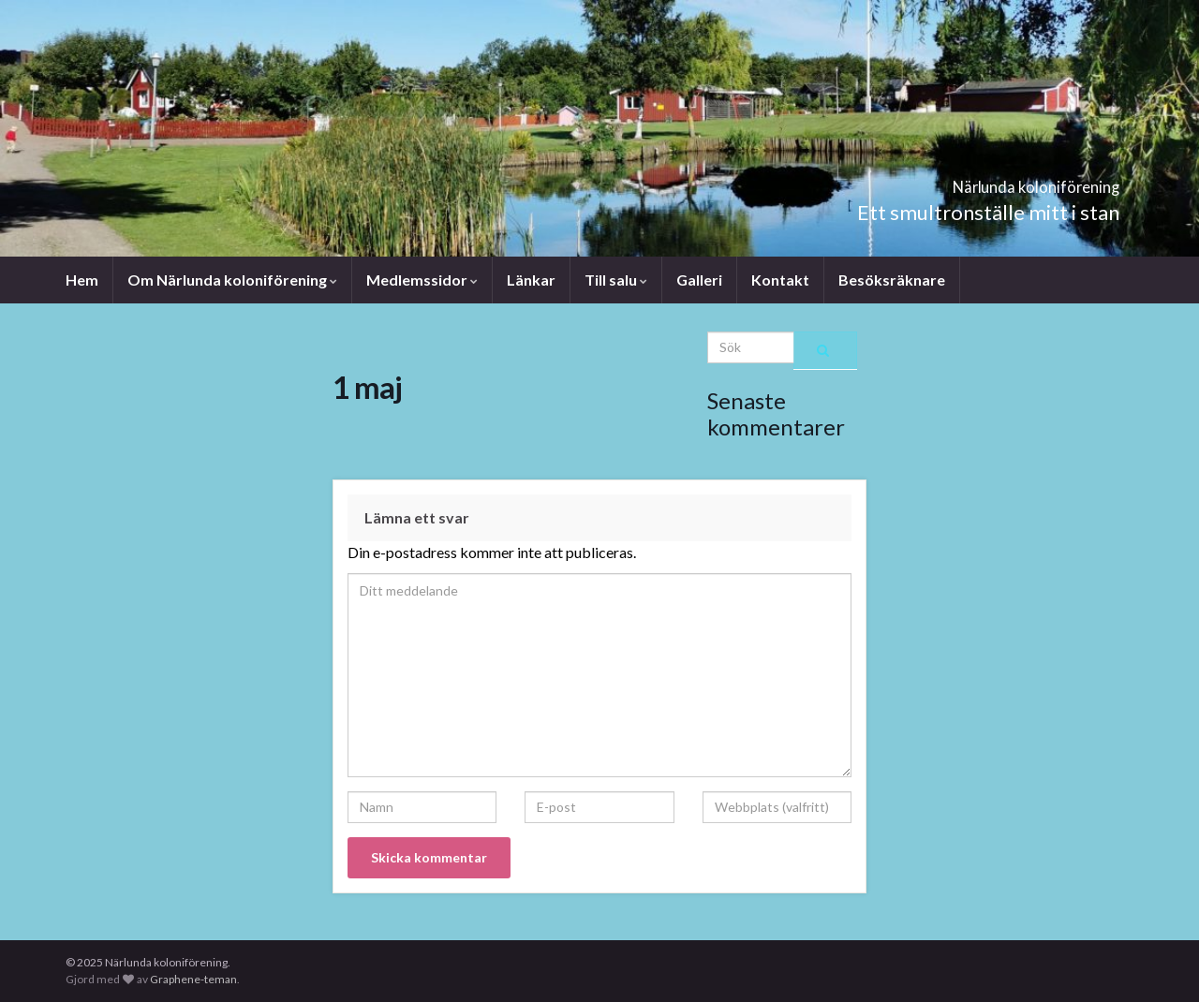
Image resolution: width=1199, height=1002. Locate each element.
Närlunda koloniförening (970, 181)
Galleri (699, 279)
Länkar (531, 279)
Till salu (616, 279)
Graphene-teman (193, 979)
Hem (82, 279)
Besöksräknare (891, 279)
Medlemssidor (422, 279)
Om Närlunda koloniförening (232, 279)
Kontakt (780, 279)
